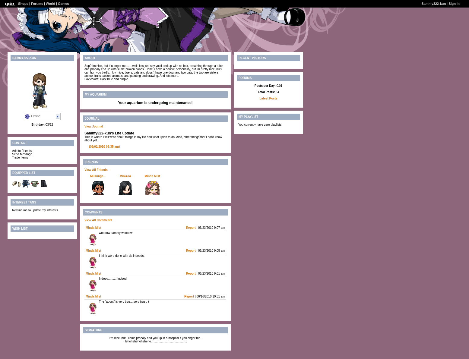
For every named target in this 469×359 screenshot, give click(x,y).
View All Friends (96, 170)
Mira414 (125, 176)
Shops (23, 3)
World (50, 3)
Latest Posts (268, 98)
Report (191, 227)
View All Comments (98, 220)
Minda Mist (152, 176)
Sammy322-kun (434, 3)
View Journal (93, 126)
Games (63, 3)
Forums (37, 3)
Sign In (454, 3)
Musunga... (98, 176)
